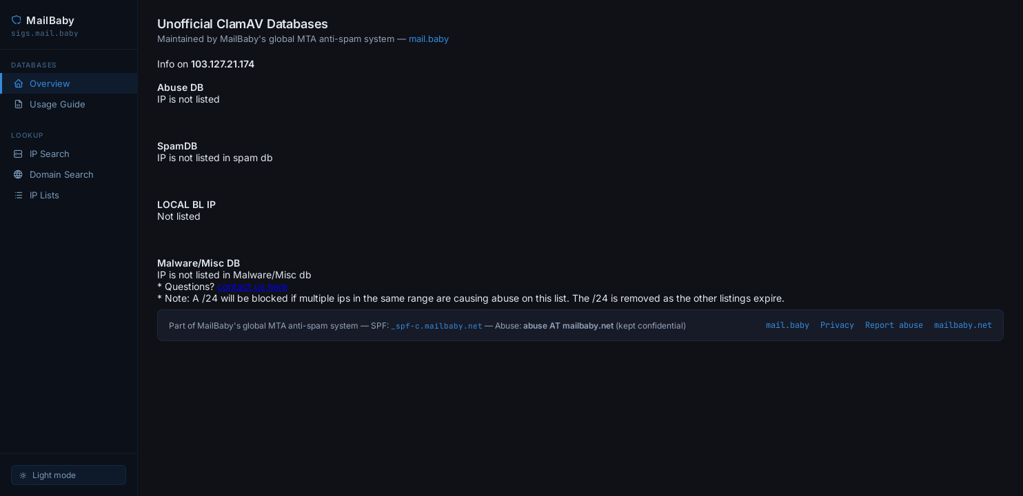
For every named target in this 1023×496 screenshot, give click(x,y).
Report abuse (894, 325)
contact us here (252, 286)
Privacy (837, 325)
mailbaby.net (963, 325)
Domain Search (53, 174)
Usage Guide (49, 104)
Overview (41, 83)
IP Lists (36, 194)
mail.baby (429, 38)
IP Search (41, 153)
